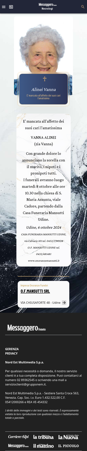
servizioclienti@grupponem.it (25, 384)
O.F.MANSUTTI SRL (35, 291)
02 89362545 (26, 380)
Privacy (11, 353)
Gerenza (12, 349)
